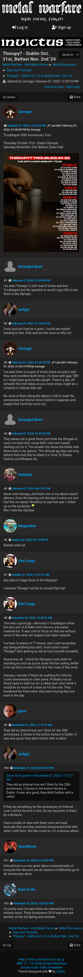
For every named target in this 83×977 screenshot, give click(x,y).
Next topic (73, 87)
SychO (60, 971)
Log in (20, 27)
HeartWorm (27, 846)
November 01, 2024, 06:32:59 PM (34, 768)
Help (21, 959)
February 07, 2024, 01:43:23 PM (31, 433)
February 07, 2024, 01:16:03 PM (31, 323)
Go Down (9, 97)
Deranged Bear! (30, 266)
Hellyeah (25, 475)
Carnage (24, 112)
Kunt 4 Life (26, 889)
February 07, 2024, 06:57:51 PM (31, 488)
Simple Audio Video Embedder (41, 967)
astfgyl (23, 309)
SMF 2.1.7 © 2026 (29, 963)
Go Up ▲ (58, 959)
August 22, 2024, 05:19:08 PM (30, 539)
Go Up (7, 945)
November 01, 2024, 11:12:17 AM (32, 725)
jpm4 (22, 711)
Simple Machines (54, 963)
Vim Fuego (26, 561)
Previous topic (54, 87)
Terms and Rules (38, 959)
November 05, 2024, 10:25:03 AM (34, 903)
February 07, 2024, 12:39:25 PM (26, 125)
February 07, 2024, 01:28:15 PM (31, 362)
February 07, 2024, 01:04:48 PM (31, 280)
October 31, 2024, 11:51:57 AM (30, 574)
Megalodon (27, 526)
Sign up (61, 27)
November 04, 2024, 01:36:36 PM (34, 860)
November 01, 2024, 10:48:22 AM (32, 617)
